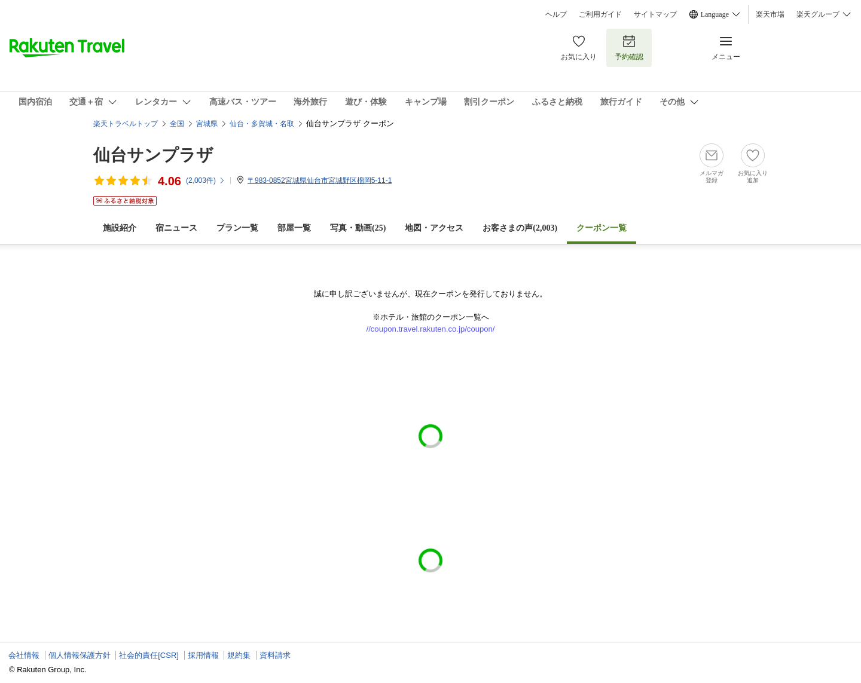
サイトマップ (655, 14)
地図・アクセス (434, 227)
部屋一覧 (294, 227)
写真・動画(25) (358, 227)
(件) (205, 180)
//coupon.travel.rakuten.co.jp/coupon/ (431, 328)
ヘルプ (556, 14)
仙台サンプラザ (153, 155)
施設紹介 (119, 227)
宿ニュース (176, 227)
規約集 (239, 655)
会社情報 (23, 655)
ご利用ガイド (600, 14)
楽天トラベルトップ (125, 124)
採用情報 (203, 655)
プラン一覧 (237, 227)
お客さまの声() (520, 227)
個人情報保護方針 (79, 655)
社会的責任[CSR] (149, 655)
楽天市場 (770, 14)
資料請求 (275, 655)
